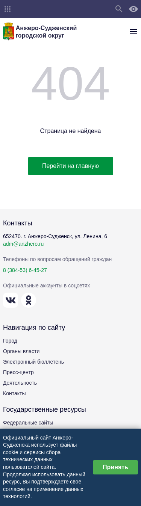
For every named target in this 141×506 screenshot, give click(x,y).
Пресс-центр (18, 372)
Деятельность (20, 383)
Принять (115, 467)
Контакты (14, 393)
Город (10, 341)
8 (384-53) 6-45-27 (25, 270)
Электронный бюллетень (33, 362)
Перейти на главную (70, 166)
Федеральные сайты (28, 423)
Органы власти (21, 351)
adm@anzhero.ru (23, 244)
